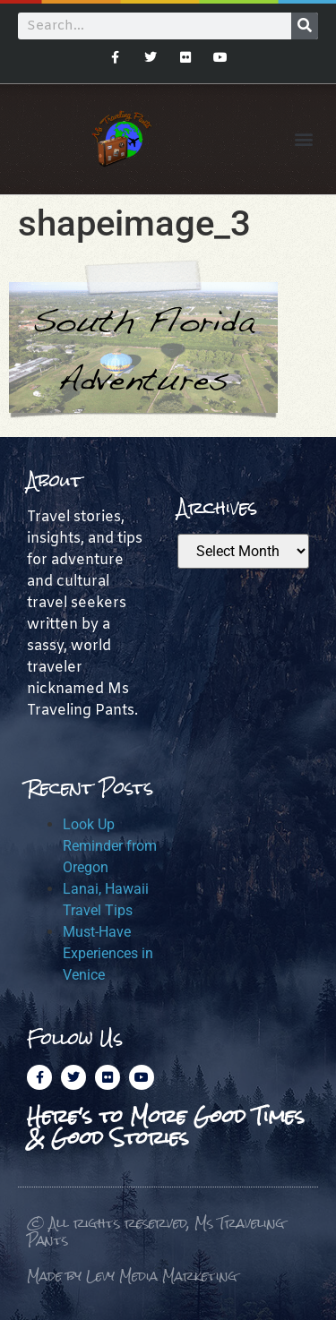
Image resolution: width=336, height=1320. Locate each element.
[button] (303, 139)
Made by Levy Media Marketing (132, 1276)
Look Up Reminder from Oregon (110, 846)
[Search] (304, 26)
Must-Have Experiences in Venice (108, 953)
